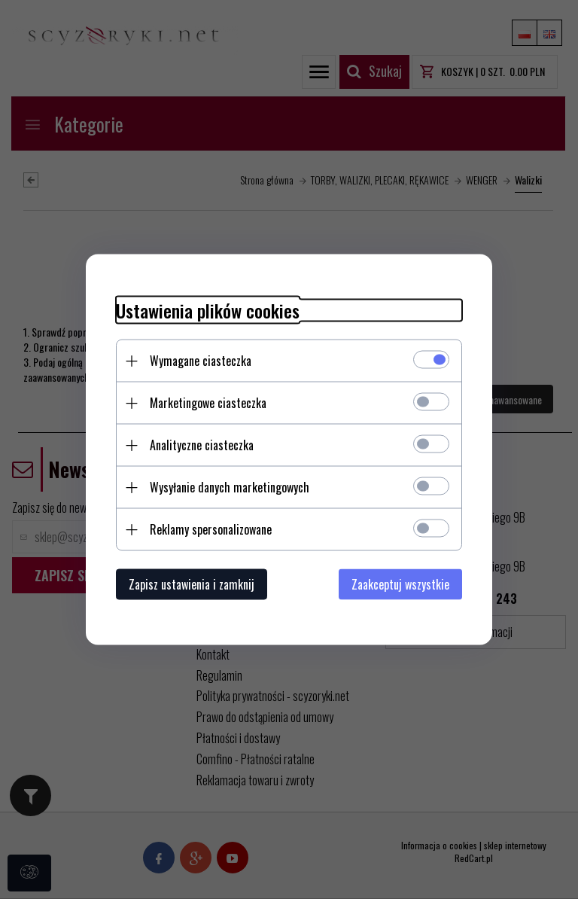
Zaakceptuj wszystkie (400, 584)
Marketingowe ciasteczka (208, 403)
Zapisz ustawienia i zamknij (191, 584)
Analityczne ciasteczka (202, 445)
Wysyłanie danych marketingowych (229, 487)
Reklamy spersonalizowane (211, 529)
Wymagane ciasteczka (200, 361)
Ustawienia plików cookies (208, 311)
